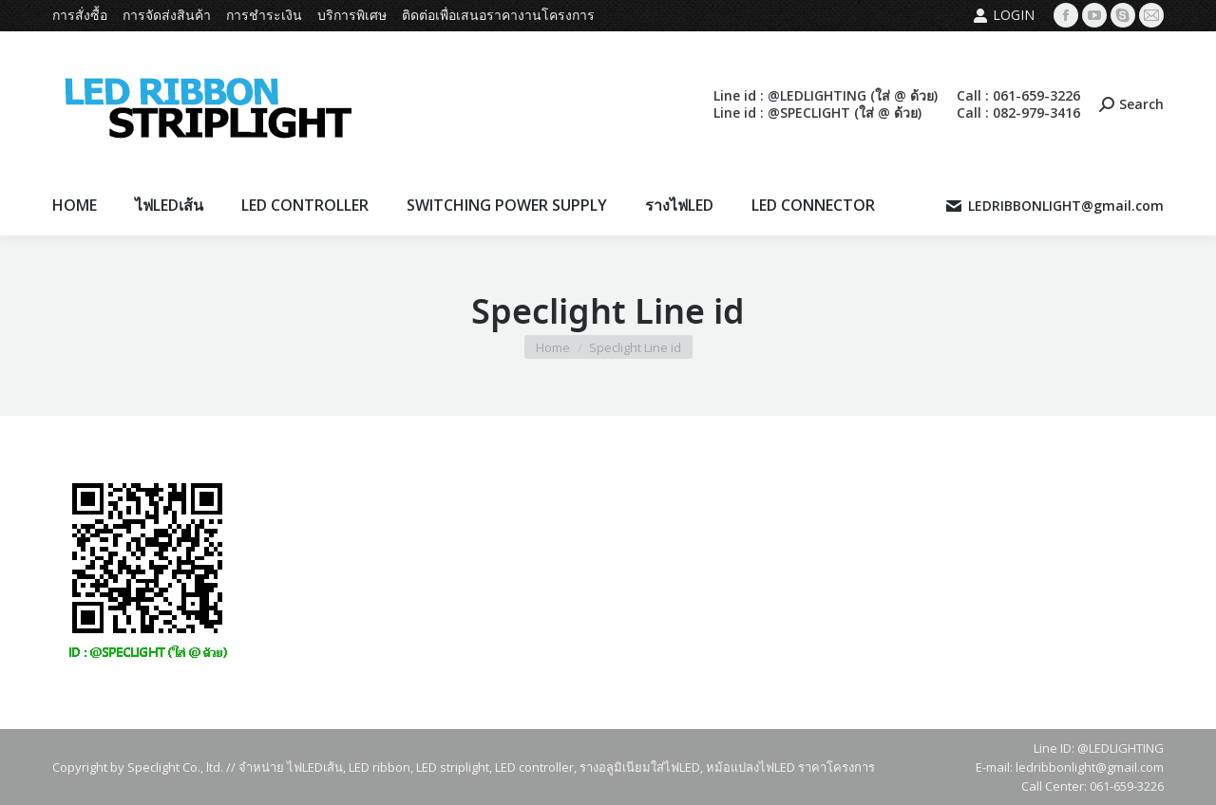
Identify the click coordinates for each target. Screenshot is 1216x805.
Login (1004, 15)
